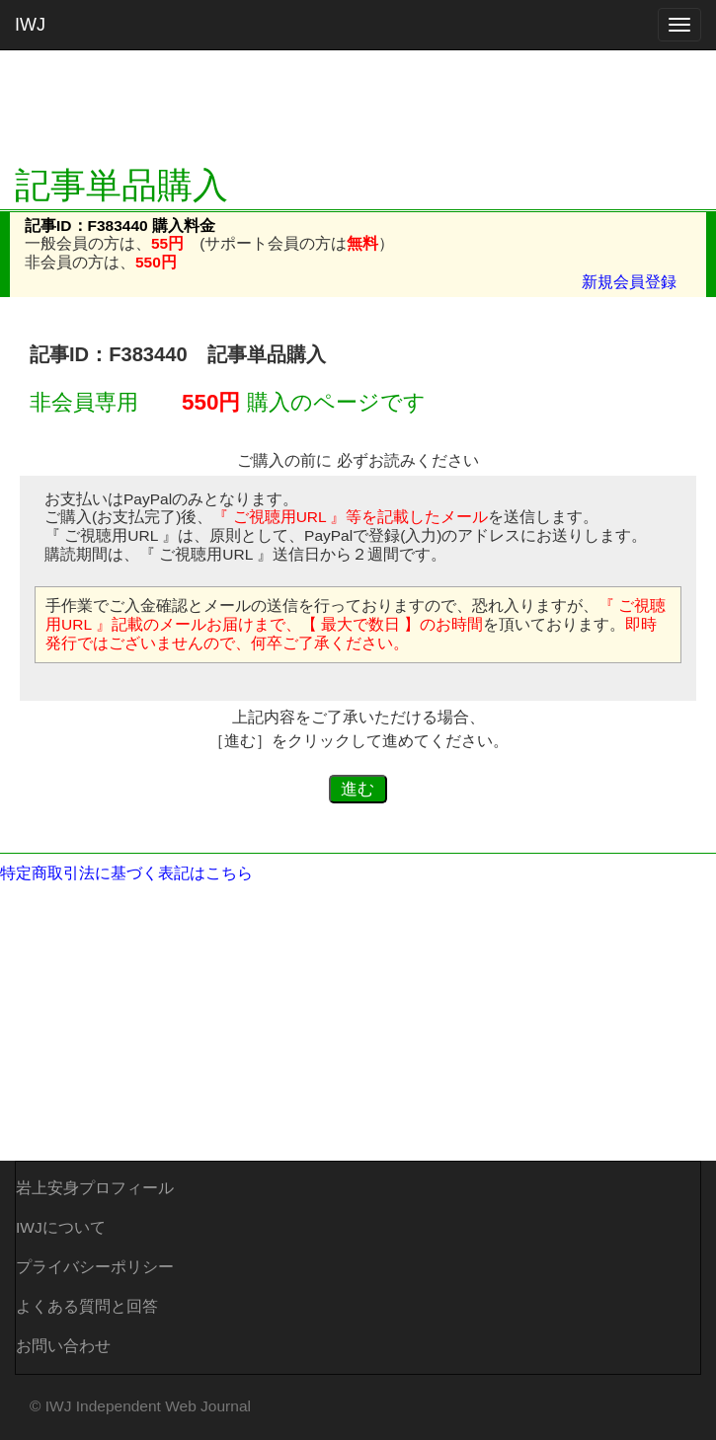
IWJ (30, 25)
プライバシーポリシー (95, 1266)
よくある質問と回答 (87, 1306)
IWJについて (61, 1227)
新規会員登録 (629, 281)
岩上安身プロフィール (95, 1187)
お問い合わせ (63, 1345)
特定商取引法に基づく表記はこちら (126, 873)
